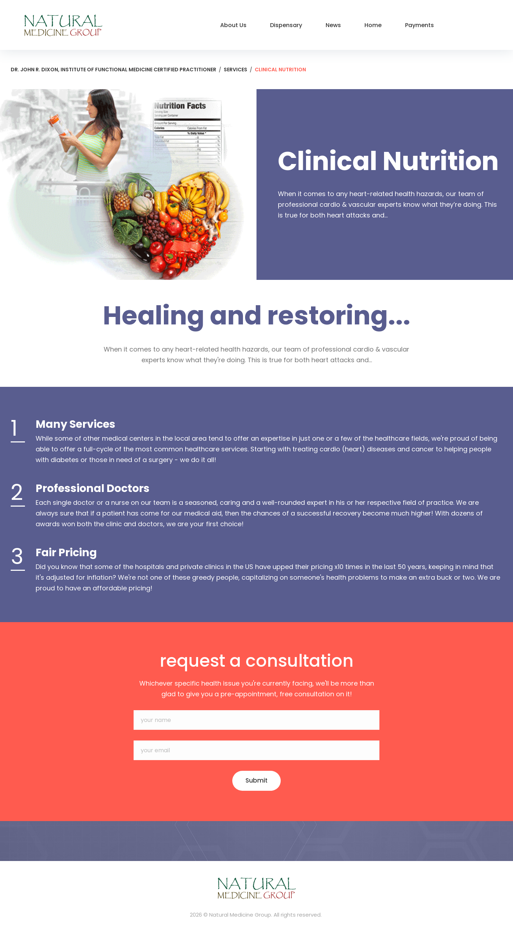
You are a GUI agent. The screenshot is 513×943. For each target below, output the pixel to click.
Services (235, 69)
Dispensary (286, 25)
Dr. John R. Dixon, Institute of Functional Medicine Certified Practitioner (113, 69)
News (333, 25)
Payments (419, 25)
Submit (256, 781)
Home (373, 25)
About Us (233, 25)
